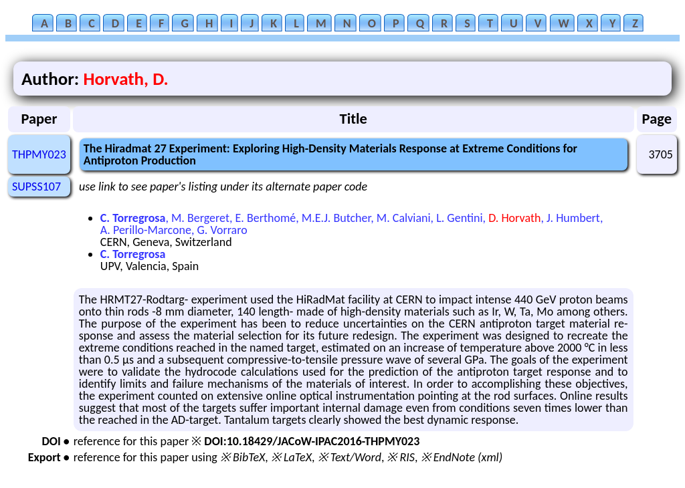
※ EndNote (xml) (462, 457)
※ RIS (401, 457)
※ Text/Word (349, 457)
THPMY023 (39, 154)
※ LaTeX (291, 457)
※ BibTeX (242, 457)
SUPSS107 (36, 186)
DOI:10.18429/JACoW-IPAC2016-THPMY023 (311, 441)
